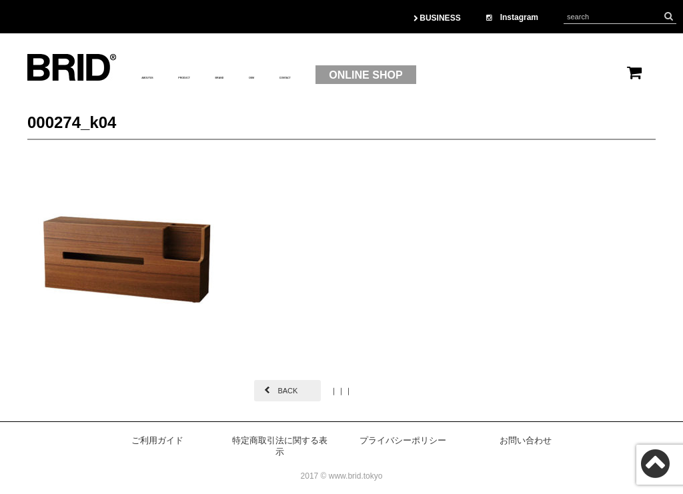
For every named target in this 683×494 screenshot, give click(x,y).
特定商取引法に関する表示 (279, 446)
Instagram (512, 17)
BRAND (309, 75)
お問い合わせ (526, 440)
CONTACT (421, 75)
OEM (362, 75)
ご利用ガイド (157, 440)
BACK (287, 391)
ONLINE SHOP (518, 75)
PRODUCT (241, 75)
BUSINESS (437, 18)
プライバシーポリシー (403, 440)
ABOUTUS (167, 75)
